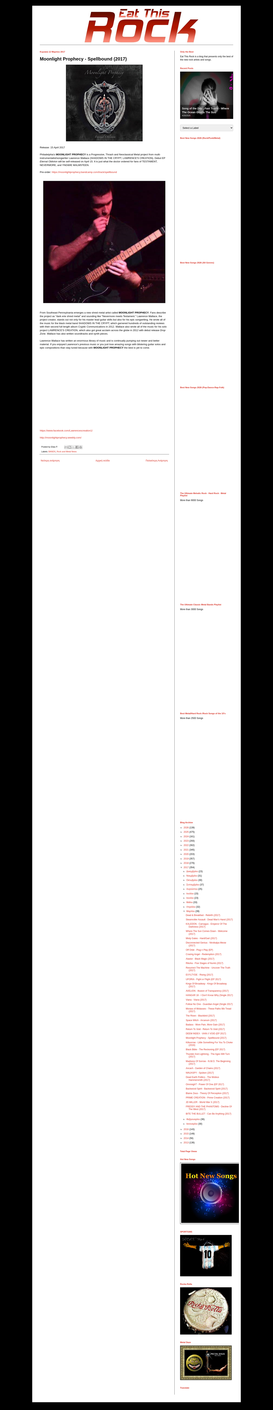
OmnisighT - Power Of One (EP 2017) (205, 1084)
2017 (186, 867)
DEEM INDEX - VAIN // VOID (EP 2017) (206, 1033)
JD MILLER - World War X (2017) (202, 1102)
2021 (186, 849)
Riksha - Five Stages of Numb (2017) (204, 963)
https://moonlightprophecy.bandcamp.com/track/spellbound (84, 172)
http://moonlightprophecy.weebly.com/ (60, 437)
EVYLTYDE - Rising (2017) (199, 974)
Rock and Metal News (67, 451)
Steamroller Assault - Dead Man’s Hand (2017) (209, 919)
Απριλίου (191, 907)
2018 (186, 863)
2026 (186, 827)
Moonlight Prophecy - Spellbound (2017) (206, 1038)
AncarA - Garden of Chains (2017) (203, 1068)
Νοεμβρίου (192, 875)
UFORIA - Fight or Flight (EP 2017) (203, 979)
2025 (186, 832)
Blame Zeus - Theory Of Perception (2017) (207, 1093)
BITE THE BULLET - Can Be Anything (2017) (208, 1113)
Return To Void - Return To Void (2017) (205, 1029)
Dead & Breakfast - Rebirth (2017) (203, 915)
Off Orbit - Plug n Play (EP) (199, 950)
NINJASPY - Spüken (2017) (200, 1072)
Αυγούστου (192, 889)
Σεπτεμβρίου (193, 884)
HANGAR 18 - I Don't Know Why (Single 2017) (209, 995)
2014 (186, 1138)
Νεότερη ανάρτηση (50, 460)
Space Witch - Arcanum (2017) (201, 1020)
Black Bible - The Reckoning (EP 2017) (205, 1049)
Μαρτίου (190, 911)
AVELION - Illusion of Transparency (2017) (207, 991)
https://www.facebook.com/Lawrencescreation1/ (66, 430)
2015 (186, 1133)
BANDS (52, 451)
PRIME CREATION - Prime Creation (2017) (208, 1097)
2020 (186, 854)
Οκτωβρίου (192, 880)
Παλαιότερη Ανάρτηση (157, 460)
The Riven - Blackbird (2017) (200, 1015)
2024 (186, 836)
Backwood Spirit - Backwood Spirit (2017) (207, 1088)
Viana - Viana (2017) (196, 999)
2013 (186, 1142)
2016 (186, 1129)
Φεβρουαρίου (193, 1119)
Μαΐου (189, 902)
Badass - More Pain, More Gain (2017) (205, 1024)
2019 (186, 858)
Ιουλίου (190, 893)
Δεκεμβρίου (192, 871)
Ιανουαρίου (192, 1124)
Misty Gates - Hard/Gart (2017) (201, 938)
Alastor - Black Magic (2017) (200, 959)
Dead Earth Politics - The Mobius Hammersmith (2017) (202, 1078)
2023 (186, 841)
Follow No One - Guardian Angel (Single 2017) (209, 1004)
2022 (186, 845)
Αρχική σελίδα (103, 460)
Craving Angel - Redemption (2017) (203, 954)
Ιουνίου (190, 898)
